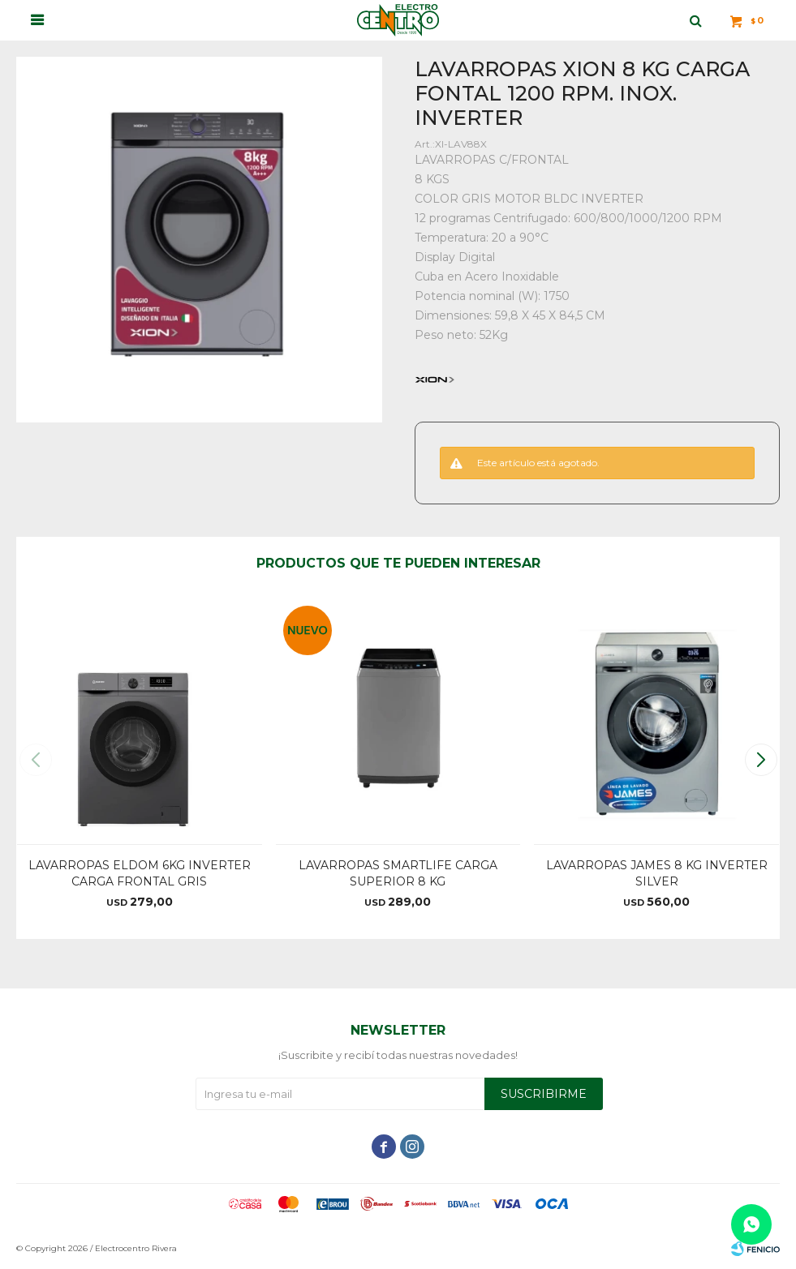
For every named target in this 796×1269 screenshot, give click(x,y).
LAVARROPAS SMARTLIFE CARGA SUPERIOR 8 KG (398, 873)
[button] (761, 760)
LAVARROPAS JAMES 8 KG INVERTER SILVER (657, 873)
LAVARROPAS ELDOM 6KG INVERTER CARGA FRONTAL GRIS (139, 873)
